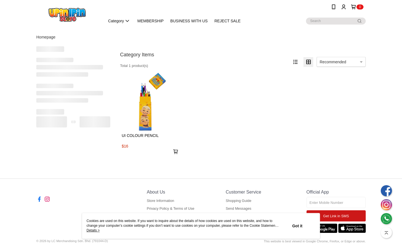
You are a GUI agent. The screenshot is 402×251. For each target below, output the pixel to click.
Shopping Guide (238, 201)
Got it (297, 226)
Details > (93, 230)
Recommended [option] (333, 62)
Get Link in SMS (336, 216)
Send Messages (238, 208)
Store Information (160, 201)
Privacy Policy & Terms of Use (170, 208)
